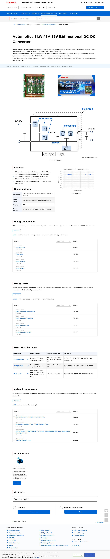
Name (15, 241)
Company (77, 545)
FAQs (80, 512)
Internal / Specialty (79, 533)
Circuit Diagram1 (20, 261)
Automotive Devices (14, 530)
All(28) (15, 299)
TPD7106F (18, 373)
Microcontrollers (13, 547)
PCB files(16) (35, 299)
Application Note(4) (24, 405)
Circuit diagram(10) (25, 299)
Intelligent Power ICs (47, 533)
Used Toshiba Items (44, 66)
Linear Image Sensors (47, 543)
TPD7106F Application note (23, 440)
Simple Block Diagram (56, 160)
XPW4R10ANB (19, 359)
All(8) (14, 235)
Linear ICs (44, 538)
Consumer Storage (79, 535)
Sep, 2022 (75, 432)
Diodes (11, 545)
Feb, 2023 (75, 424)
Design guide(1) (36, 235)
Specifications (16, 66)
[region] (55, 555)
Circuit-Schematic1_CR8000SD (24, 318)
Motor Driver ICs (45, 530)
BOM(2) (56, 235)
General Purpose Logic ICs (48, 540)
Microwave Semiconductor (81, 542)
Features (8, 66)
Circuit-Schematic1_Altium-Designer (25, 311)
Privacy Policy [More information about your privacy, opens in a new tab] (37, 557)
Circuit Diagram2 (20, 268)
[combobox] (67, 18)
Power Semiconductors (15, 533)
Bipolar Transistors (14, 543)
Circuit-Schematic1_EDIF (22, 325)
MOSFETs (11, 538)
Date (74, 241)
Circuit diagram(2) (47, 235)
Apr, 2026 (75, 247)
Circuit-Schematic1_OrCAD (23, 332)
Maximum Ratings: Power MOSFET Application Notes (30, 417)
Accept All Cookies (89, 555)
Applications (65, 66)
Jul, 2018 (75, 417)
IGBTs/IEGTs (12, 540)
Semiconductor (21, 24)
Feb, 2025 (75, 254)
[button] (87, 2)
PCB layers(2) (64, 235)
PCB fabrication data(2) (48, 299)
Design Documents (25, 66)
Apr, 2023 (75, 440)
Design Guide (19, 254)
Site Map (101, 522)
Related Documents (55, 66)
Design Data (35, 66)
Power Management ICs (47, 535)
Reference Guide (20, 247)
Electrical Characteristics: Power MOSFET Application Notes (32, 424)
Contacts (71, 66)
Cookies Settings (78, 555)
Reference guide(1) (24, 235)
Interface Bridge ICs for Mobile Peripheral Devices (54, 545)
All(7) (14, 405)
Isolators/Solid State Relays (16, 535)
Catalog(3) (34, 405)
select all (16, 230)
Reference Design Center (49, 24)
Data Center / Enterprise (80, 530)
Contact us (34, 512)
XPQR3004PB (19, 366)
